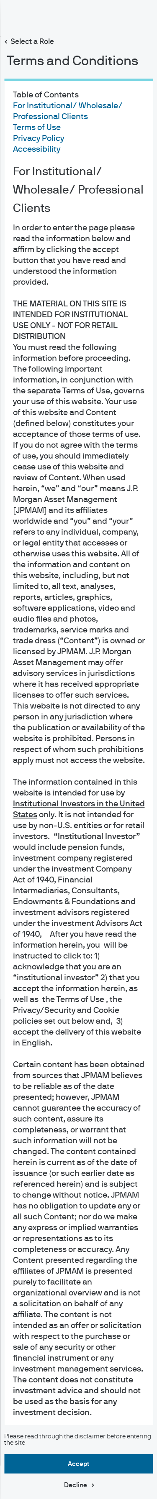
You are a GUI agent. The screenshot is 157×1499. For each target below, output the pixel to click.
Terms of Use (36, 127)
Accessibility (36, 149)
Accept (78, 1464)
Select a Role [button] (32, 42)
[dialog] (78, 749)
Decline (75, 1485)
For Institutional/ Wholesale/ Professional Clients (78, 190)
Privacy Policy (38, 138)
